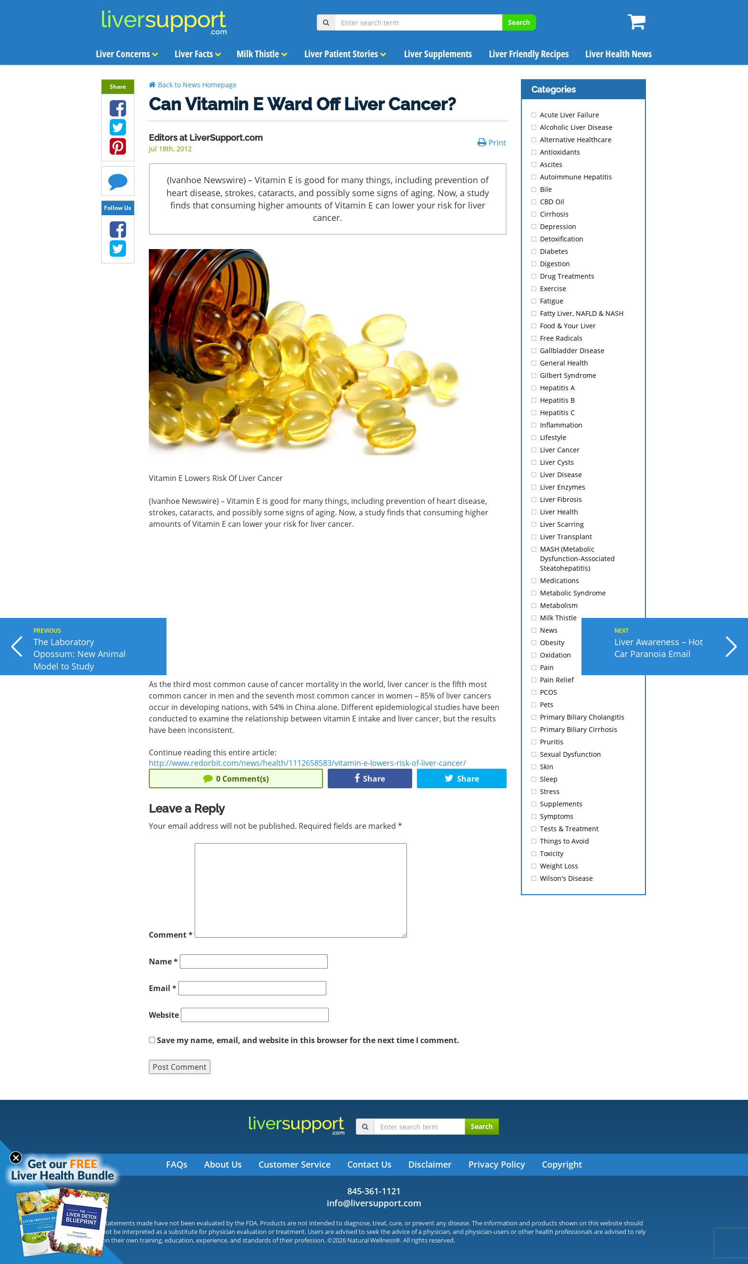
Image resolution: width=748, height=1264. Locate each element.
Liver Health (559, 511)
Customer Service (295, 1164)
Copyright (562, 1164)
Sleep (549, 778)
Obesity (552, 642)
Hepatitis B (557, 400)
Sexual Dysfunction (570, 754)
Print (492, 142)
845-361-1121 (374, 1191)
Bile (546, 189)
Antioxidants (560, 152)
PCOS (548, 692)
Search (519, 22)
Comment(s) (236, 778)
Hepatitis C (557, 412)
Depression (558, 226)
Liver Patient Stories (345, 53)
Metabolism (559, 605)
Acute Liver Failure (569, 114)
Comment (171, 935)
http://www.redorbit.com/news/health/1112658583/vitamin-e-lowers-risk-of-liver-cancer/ (307, 763)
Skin (546, 766)
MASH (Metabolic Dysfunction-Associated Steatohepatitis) (577, 558)
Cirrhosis (554, 214)
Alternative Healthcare (576, 139)
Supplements (561, 803)
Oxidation (555, 654)
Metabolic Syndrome (573, 592)
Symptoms (556, 816)
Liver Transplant (566, 536)
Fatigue (551, 300)
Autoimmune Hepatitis (576, 176)
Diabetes (554, 251)
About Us (223, 1164)
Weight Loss (559, 865)
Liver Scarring (562, 524)
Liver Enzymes (562, 486)
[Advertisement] (328, 608)
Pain (547, 667)
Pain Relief (557, 679)
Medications (559, 580)
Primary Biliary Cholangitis (582, 716)
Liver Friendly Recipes (528, 53)
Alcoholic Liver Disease (576, 127)
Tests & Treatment (569, 828)
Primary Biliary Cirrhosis (578, 729)
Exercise (553, 288)
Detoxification (561, 238)
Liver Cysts (557, 462)
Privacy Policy (496, 1164)
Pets (546, 704)
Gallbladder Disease (572, 350)
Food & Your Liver (568, 325)
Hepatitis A (557, 387)
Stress (550, 791)
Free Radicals (561, 338)
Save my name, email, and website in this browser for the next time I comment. (308, 1040)
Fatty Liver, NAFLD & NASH (581, 313)
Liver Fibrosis (561, 499)
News (549, 630)
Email (163, 988)
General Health (564, 362)
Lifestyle (553, 437)
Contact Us (369, 1164)
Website (164, 1015)
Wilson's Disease (566, 878)
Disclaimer (430, 1164)
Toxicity (551, 853)
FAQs (176, 1164)
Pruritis (551, 741)
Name (163, 961)
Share (369, 778)
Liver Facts (198, 53)
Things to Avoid (564, 841)
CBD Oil (552, 201)
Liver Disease (561, 474)
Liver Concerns (127, 53)
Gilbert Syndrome (568, 375)
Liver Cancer (560, 449)
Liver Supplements (437, 53)
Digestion (555, 263)
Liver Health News (618, 53)
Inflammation (561, 424)
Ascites (551, 164)
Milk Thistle (262, 53)
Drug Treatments (567, 276)
